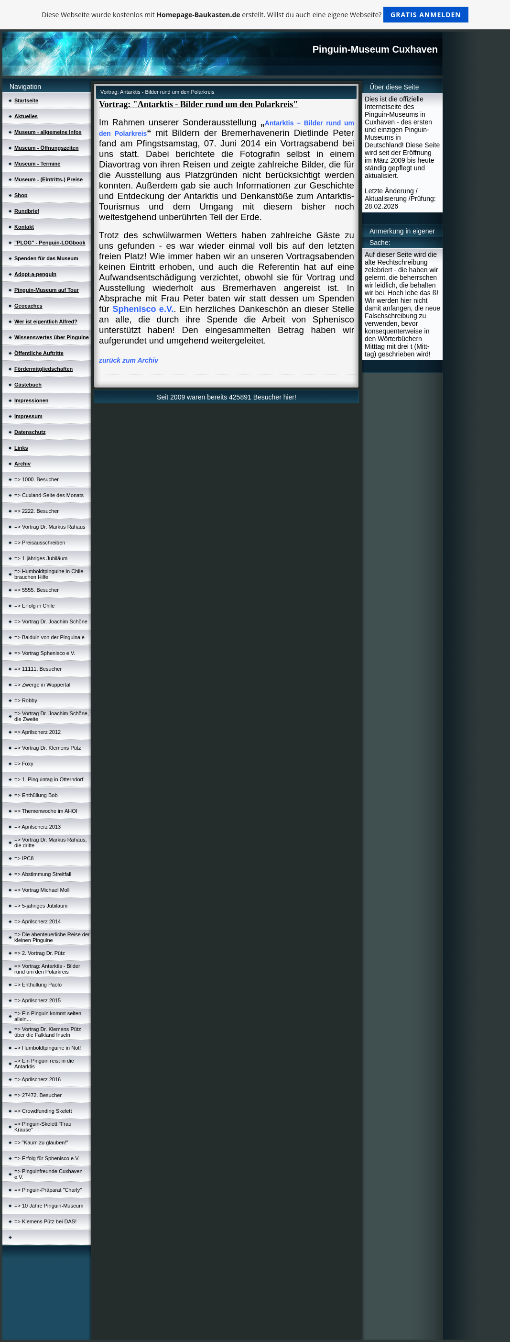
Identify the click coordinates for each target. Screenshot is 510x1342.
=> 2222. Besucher (36, 511)
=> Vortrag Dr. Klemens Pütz (47, 748)
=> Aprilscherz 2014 (37, 921)
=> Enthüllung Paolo (38, 984)
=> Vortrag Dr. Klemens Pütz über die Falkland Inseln (47, 1032)
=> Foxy (23, 763)
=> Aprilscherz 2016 (37, 1079)
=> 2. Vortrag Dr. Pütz (39, 953)
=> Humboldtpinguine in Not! (47, 1048)
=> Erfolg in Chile (34, 606)
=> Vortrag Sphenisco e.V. (44, 653)
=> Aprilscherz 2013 (37, 827)
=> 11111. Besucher (38, 669)
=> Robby (25, 700)
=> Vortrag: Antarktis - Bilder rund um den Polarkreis (47, 969)
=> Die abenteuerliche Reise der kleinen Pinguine (52, 937)
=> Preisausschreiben (39, 542)
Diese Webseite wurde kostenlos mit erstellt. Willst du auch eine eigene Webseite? (255, 14)
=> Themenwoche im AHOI (45, 811)
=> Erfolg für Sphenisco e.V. (47, 1158)
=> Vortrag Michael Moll (42, 890)
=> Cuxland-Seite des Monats (49, 495)
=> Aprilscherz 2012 (37, 732)
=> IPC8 (23, 858)
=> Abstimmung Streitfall (42, 874)
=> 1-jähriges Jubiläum (40, 558)
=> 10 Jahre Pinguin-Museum (48, 1206)
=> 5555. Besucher (36, 590)
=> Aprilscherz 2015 (37, 1000)
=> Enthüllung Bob (36, 795)
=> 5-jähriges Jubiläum (40, 906)
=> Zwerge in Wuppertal (42, 685)
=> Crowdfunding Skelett (43, 1111)
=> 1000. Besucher (36, 479)
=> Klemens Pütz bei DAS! (45, 1221)
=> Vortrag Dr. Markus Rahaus (50, 527)
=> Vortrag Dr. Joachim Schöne (50, 621)
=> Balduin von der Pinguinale (49, 637)
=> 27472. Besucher (38, 1095)
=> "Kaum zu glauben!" (41, 1142)
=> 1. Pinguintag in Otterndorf (48, 779)
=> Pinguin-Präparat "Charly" (48, 1190)
